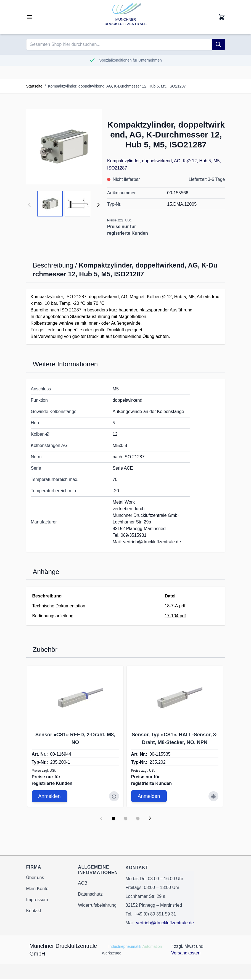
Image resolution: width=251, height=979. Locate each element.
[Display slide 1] (113, 818)
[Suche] (218, 44)
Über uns (35, 877)
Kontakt (33, 910)
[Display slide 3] (138, 818)
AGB (83, 883)
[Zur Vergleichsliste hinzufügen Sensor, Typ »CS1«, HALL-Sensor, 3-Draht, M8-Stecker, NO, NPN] (213, 796)
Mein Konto (37, 888)
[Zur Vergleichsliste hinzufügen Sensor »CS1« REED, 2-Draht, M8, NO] (114, 796)
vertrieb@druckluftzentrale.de (165, 922)
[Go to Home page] (125, 17)
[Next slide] (150, 818)
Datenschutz (90, 894)
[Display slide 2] (126, 818)
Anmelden (49, 796)
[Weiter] (98, 205)
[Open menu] (29, 17)
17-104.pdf (175, 615)
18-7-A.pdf (175, 606)
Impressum (37, 899)
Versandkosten (185, 953)
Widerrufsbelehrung (97, 905)
